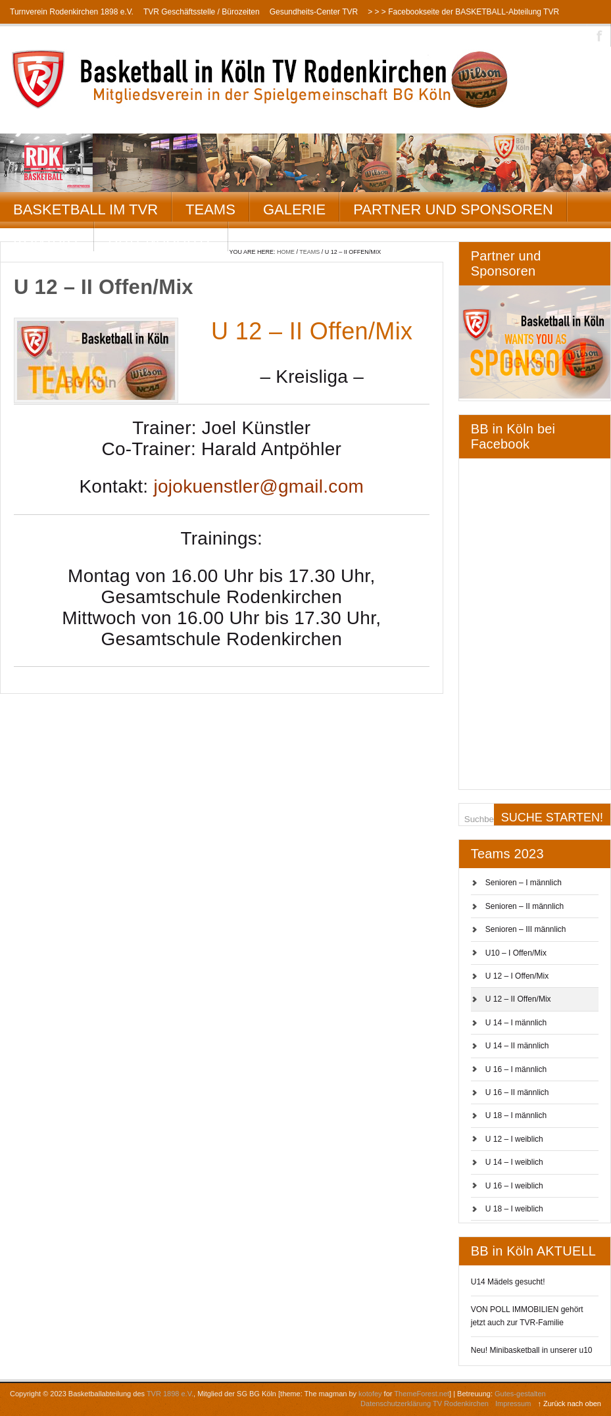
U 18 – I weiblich (514, 1208)
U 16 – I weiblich (514, 1185)
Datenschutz (161, 239)
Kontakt (46, 239)
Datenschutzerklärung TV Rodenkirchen (424, 1403)
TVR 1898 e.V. (170, 1394)
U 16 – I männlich (516, 1069)
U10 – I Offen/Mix (516, 953)
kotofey (369, 1394)
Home (286, 252)
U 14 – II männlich (517, 1045)
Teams (210, 209)
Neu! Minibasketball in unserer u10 (532, 1350)
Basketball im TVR (85, 209)
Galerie (294, 209)
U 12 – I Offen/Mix (517, 976)
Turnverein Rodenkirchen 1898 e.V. (72, 11)
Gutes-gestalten (520, 1394)
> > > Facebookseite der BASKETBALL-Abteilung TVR (463, 11)
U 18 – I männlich (516, 1115)
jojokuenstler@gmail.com (258, 486)
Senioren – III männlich (525, 929)
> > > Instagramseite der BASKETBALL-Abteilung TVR (106, 35)
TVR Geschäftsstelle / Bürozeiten (201, 11)
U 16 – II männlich (517, 1092)
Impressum (513, 1403)
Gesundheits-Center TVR (314, 11)
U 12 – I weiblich (514, 1139)
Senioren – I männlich (523, 882)
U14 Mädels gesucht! (508, 1281)
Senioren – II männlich (524, 906)
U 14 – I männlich (516, 1022)
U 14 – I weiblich (514, 1162)
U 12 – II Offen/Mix (518, 999)
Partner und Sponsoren (453, 209)
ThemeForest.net (421, 1394)
